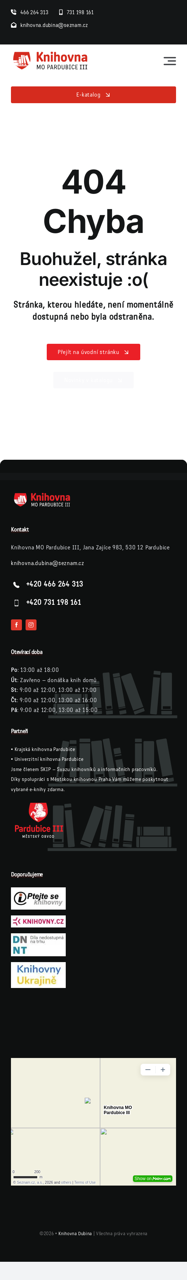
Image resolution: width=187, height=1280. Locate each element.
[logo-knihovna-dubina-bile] (47, 494)
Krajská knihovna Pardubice (45, 749)
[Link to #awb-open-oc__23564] (170, 61)
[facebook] (16, 624)
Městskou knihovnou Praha (80, 779)
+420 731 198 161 (53, 602)
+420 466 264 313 (54, 584)
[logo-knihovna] (50, 53)
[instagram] (31, 624)
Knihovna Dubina (75, 1234)
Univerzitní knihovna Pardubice (49, 759)
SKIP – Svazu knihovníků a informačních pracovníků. (99, 769)
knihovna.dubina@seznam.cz (47, 563)
